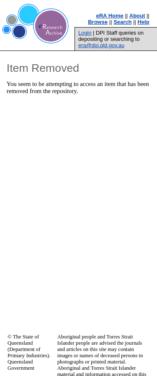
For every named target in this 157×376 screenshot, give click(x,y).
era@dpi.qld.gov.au (101, 45)
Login (84, 33)
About (137, 16)
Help (143, 22)
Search (122, 22)
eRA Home (110, 16)
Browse (98, 22)
